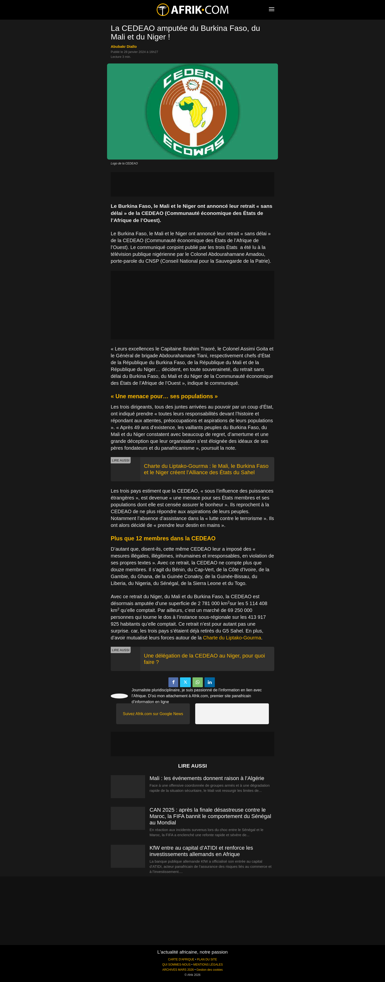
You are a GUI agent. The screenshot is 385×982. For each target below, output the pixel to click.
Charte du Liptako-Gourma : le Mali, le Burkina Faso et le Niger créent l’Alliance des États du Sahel (206, 469)
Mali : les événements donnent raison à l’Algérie (207, 778)
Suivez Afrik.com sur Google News (153, 714)
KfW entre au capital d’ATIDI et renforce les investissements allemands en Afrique (201, 851)
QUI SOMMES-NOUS (176, 964)
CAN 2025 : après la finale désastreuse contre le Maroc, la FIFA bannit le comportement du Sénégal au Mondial (210, 816)
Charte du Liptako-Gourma (232, 637)
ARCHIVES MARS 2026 (178, 969)
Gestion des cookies (209, 969)
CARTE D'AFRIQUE (181, 959)
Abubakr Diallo (124, 46)
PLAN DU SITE (207, 959)
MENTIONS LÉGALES (208, 964)
